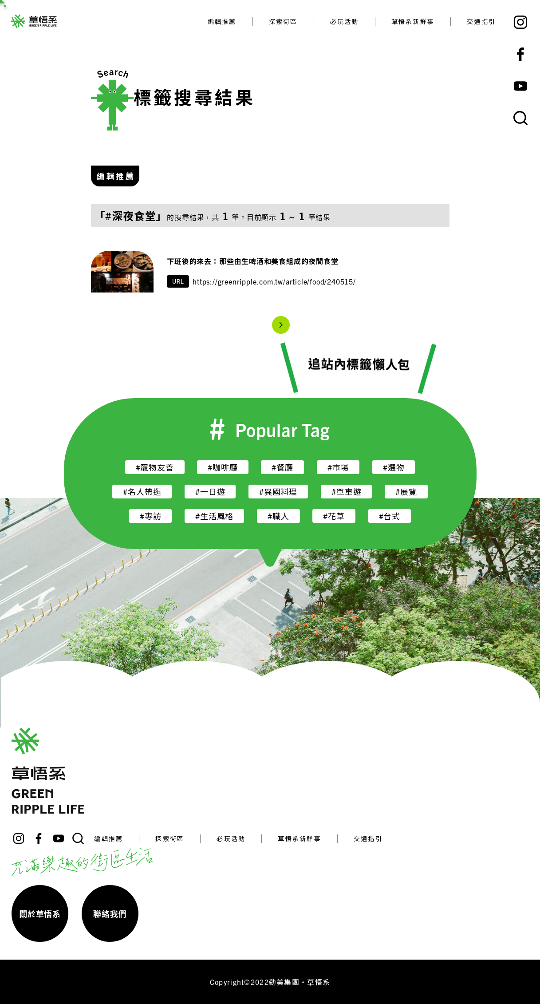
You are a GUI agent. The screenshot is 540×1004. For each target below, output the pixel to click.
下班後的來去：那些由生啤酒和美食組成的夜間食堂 (252, 261)
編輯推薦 (222, 21)
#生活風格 (214, 516)
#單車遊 (346, 491)
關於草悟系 (40, 914)
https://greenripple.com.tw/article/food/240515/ (274, 281)
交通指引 (481, 21)
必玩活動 (344, 21)
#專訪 (150, 516)
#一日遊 (210, 491)
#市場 (338, 467)
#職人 (278, 516)
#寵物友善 (155, 467)
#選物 (393, 467)
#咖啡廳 (222, 467)
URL (178, 281)
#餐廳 (282, 467)
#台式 (389, 516)
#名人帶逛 (142, 491)
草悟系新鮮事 (412, 21)
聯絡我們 (109, 914)
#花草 (333, 516)
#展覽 (406, 491)
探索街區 (283, 21)
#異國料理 (278, 491)
